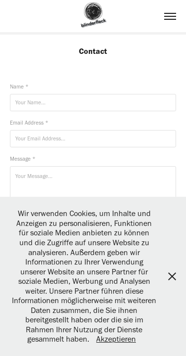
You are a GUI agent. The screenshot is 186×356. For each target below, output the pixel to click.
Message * (22, 159)
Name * (19, 87)
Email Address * (29, 123)
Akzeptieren (116, 339)
